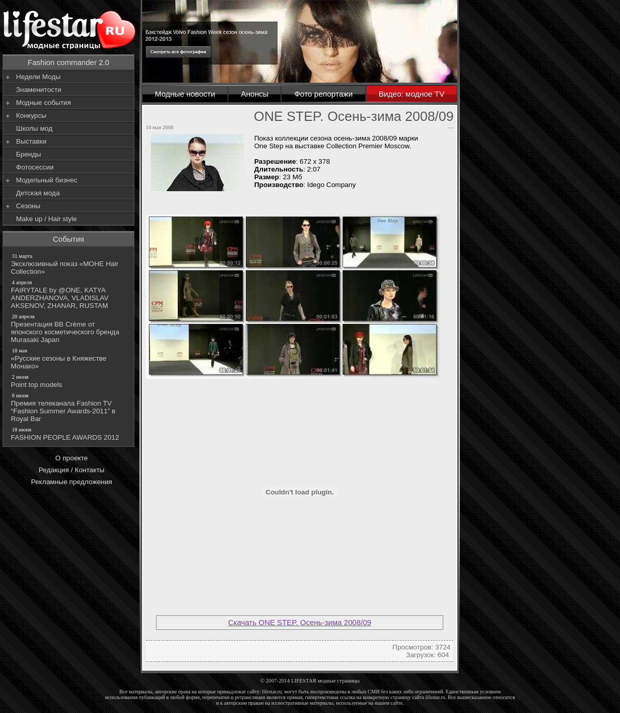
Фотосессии (35, 167)
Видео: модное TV (412, 93)
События (68, 239)
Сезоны (28, 206)
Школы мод (34, 128)
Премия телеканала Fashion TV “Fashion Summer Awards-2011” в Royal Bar (69, 407)
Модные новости (185, 93)
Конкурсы (31, 115)
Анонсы (254, 93)
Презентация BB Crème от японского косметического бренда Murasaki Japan (69, 328)
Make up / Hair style (46, 219)
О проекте (71, 458)
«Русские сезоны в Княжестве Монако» (69, 358)
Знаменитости (38, 90)
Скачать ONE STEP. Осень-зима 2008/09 (299, 622)
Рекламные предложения (71, 482)
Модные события (43, 102)
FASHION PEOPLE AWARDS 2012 (69, 433)
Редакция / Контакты (71, 470)
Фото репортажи (323, 93)
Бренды (28, 154)
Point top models (69, 381)
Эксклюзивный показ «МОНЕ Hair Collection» (69, 263)
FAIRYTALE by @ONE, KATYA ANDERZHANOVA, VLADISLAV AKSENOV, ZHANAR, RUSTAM (69, 293)
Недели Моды (38, 77)
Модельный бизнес (47, 180)
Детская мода (38, 193)
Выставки (31, 141)
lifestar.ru (435, 697)
